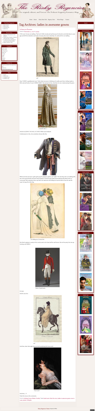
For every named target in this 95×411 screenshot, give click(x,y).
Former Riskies (32, 398)
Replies (29, 400)
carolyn (37, 31)
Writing (3, 59)
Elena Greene (6, 26)
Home (30, 19)
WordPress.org (6, 78)
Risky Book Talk (43, 19)
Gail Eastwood (6, 27)
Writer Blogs (60, 19)
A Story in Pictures (26, 29)
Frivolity (3, 53)
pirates (24, 400)
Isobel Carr (5, 28)
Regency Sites (51, 19)
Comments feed (6, 77)
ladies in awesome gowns (64, 398)
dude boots (46, 398)
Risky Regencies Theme (44, 408)
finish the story (53, 398)
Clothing (26, 398)
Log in (4, 74)
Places (3, 56)
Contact (67, 19)
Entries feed (5, 75)
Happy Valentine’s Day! (8, 42)
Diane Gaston (6, 25)
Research (3, 58)
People (3, 55)
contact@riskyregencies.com (7, 69)
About (35, 19)
